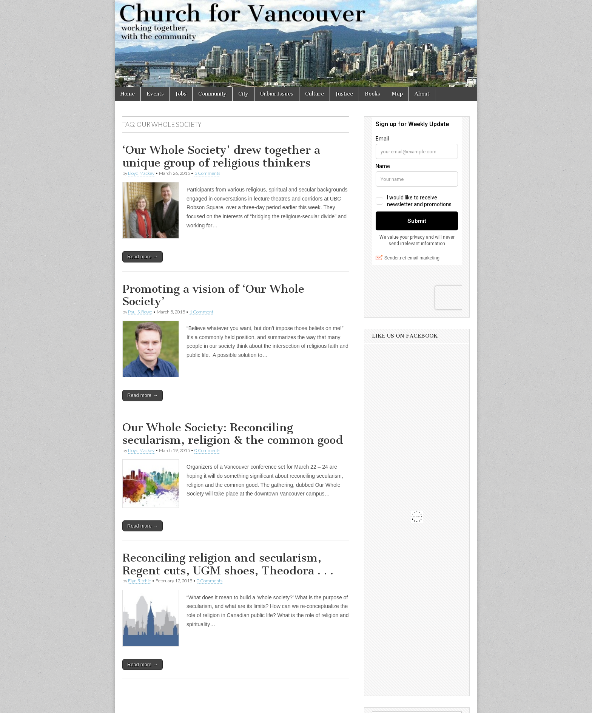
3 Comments (207, 173)
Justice (344, 94)
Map (397, 94)
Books (372, 94)
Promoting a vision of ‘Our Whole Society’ (213, 295)
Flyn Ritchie (139, 580)
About (422, 94)
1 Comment (201, 312)
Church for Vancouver (180, 704)
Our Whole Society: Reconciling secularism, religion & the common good (232, 434)
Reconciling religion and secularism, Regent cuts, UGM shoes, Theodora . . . (227, 564)
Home (127, 94)
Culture (314, 94)
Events (155, 94)
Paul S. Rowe (140, 312)
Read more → (142, 256)
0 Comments (207, 450)
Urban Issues (276, 94)
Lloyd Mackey (141, 173)
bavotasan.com (453, 704)
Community (212, 94)
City (243, 94)
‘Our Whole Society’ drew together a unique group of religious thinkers (221, 156)
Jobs (181, 94)
